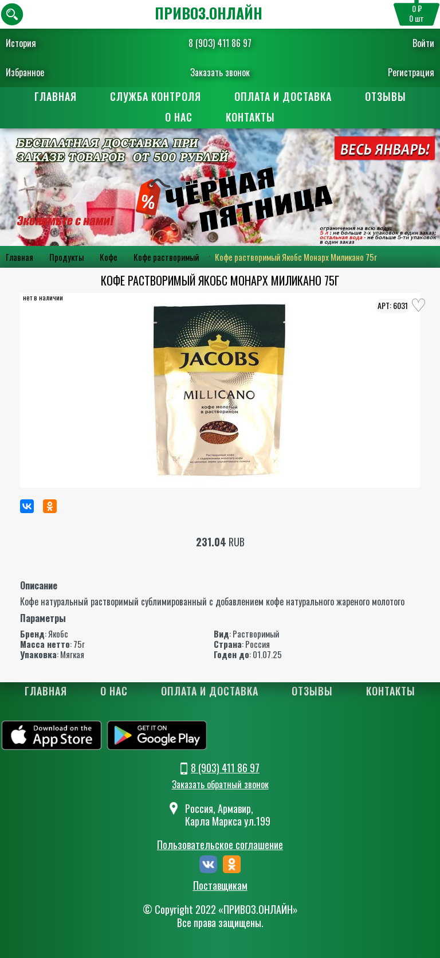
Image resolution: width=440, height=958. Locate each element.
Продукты (66, 257)
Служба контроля (155, 96)
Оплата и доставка (283, 96)
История (21, 43)
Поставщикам (220, 885)
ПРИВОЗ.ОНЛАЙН (208, 13)
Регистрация (411, 72)
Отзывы (385, 96)
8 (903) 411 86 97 (220, 43)
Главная (55, 96)
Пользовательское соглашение (220, 844)
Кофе (108, 257)
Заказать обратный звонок (220, 784)
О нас (178, 117)
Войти (423, 43)
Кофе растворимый (166, 257)
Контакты (250, 117)
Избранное (25, 72)
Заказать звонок (220, 72)
